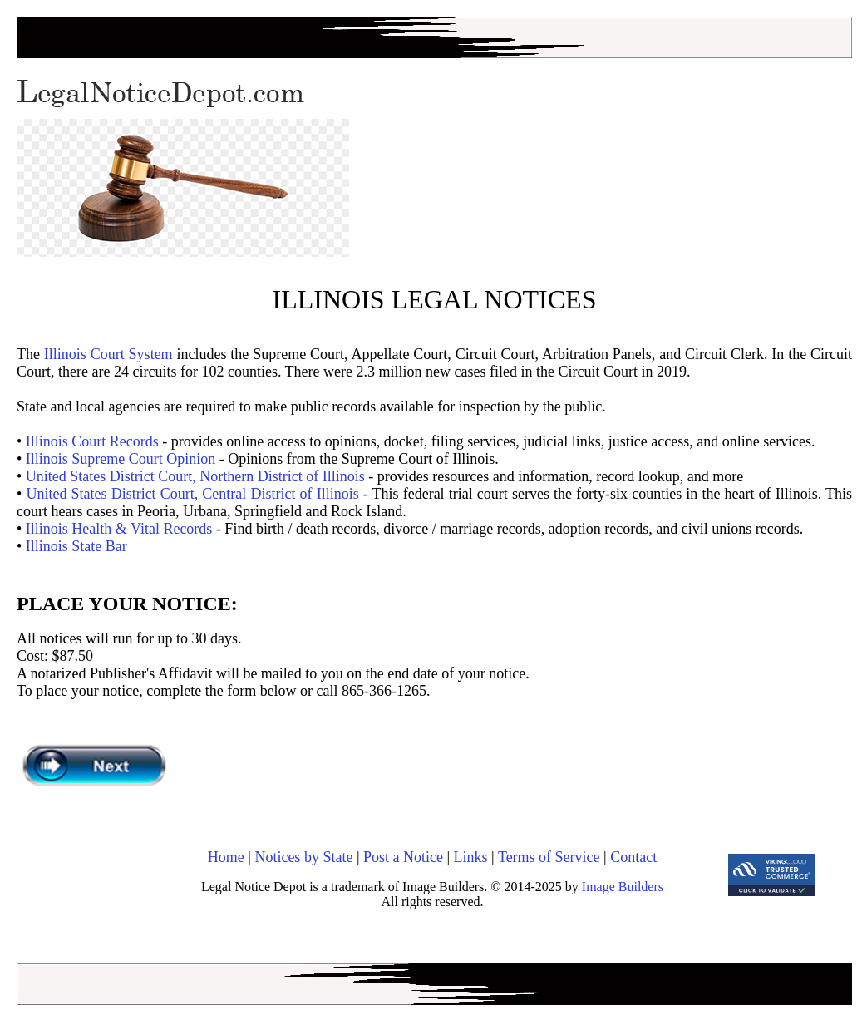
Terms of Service (549, 857)
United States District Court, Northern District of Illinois (195, 476)
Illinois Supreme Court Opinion (121, 459)
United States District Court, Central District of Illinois (192, 493)
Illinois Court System (108, 354)
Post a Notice (403, 857)
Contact (633, 857)
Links (471, 857)
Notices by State (303, 857)
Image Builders (622, 887)
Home (226, 857)
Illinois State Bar (76, 546)
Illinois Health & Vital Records (119, 528)
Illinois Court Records (92, 441)
